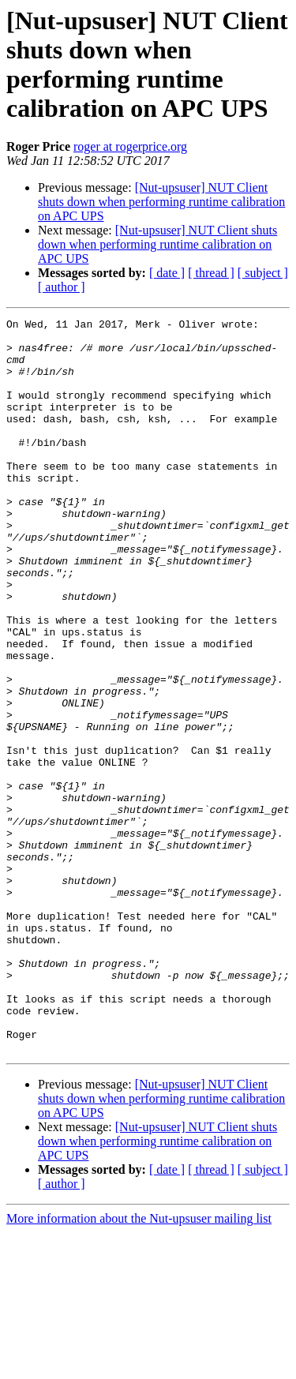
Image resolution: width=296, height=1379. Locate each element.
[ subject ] (263, 272)
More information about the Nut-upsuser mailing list (139, 1365)
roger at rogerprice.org (130, 146)
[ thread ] (211, 272)
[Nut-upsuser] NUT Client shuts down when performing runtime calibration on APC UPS (161, 202)
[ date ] (167, 272)
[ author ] (61, 287)
